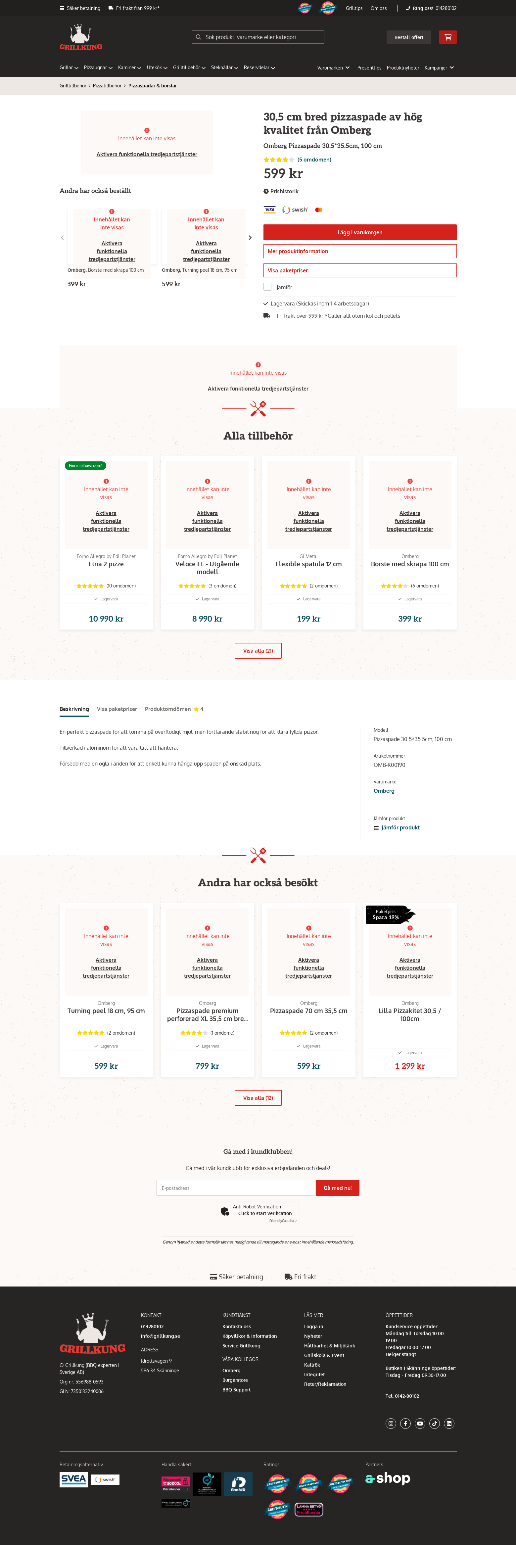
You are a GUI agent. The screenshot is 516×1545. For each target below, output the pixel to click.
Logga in (313, 1351)
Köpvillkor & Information (249, 1361)
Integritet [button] (314, 1399)
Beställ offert (409, 37)
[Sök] (258, 37)
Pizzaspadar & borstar (152, 85)
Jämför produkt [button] (397, 842)
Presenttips (369, 67)
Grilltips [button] (354, 8)
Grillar (69, 67)
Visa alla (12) (258, 1122)
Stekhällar (225, 67)
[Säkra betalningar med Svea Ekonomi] (74, 1504)
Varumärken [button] (333, 67)
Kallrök (312, 1390)
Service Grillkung (241, 1371)
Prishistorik (281, 191)
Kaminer (130, 67)
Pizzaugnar (98, 67)
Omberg (384, 805)
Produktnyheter (403, 67)
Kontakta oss (236, 1351)
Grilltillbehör (189, 67)
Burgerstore (235, 1405)
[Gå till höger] (250, 237)
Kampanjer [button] (439, 67)
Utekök (157, 67)
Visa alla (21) (258, 665)
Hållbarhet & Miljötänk (329, 1371)
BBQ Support (236, 1415)
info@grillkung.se (160, 1361)
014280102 (446, 8)
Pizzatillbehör (107, 85)
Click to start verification (265, 1238)
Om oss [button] (379, 8)
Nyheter (313, 1361)
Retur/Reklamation (325, 1409)
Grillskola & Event (324, 1380)
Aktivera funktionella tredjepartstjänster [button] (147, 154)
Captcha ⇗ (283, 1245)
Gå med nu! (340, 1212)
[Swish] (105, 1504)
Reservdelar (259, 67)
